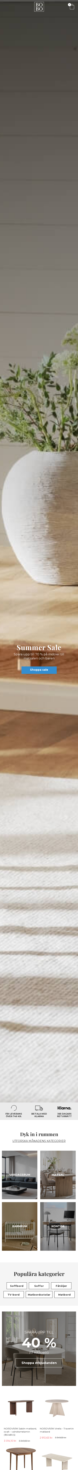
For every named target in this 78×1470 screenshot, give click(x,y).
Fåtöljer (61, 1285)
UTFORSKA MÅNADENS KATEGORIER (39, 1141)
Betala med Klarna (39, 1115)
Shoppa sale (39, 669)
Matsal (58, 1175)
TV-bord (14, 1294)
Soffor (39, 1285)
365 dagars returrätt (64, 1115)
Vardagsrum (19, 1175)
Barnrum (19, 1226)
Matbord (64, 1294)
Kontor (57, 1226)
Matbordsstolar (39, 1294)
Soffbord (16, 1285)
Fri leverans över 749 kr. (13, 1115)
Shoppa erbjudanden (39, 1363)
